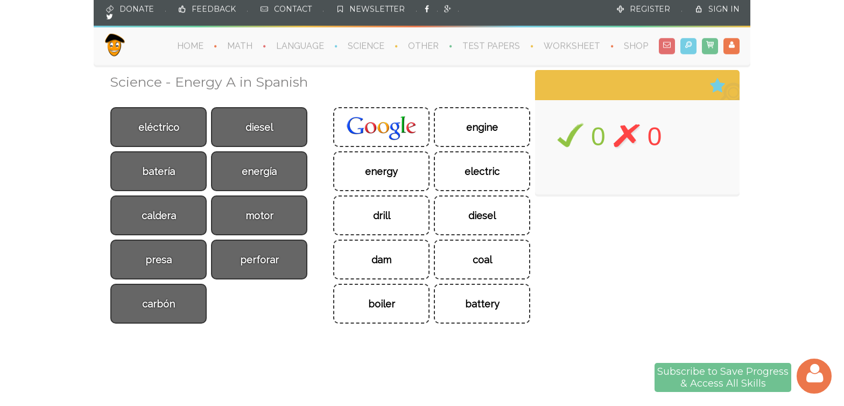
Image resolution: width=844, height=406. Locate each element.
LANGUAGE (300, 45)
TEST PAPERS (491, 45)
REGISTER (650, 8)
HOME (190, 45)
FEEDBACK (214, 8)
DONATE (136, 8)
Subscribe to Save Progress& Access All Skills (723, 377)
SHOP (636, 45)
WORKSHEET (572, 45)
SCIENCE (366, 45)
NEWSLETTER (377, 8)
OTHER (423, 45)
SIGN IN (724, 8)
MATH (239, 45)
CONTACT (293, 8)
